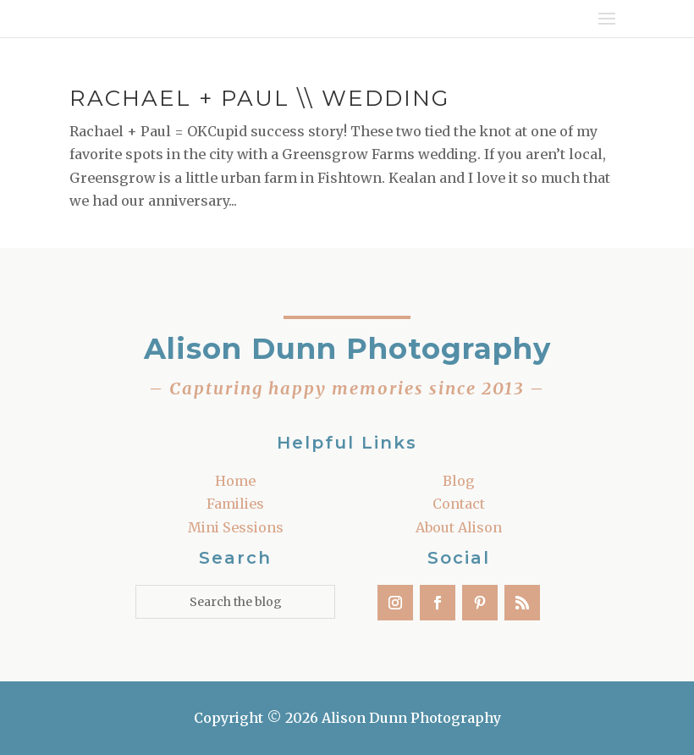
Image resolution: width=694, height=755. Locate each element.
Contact (458, 503)
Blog (459, 480)
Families (235, 503)
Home (235, 480)
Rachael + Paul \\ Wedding (259, 98)
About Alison (459, 527)
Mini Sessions (236, 527)
